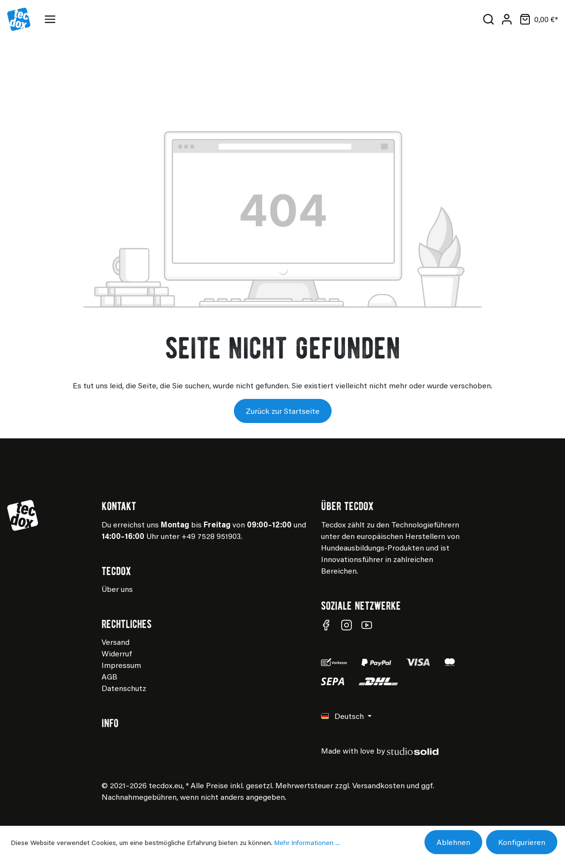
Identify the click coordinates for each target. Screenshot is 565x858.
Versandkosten (378, 785)
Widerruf (117, 653)
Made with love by (379, 750)
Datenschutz (124, 688)
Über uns (117, 589)
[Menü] (52, 19)
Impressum (121, 665)
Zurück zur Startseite (283, 411)
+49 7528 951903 (211, 536)
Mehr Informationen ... (307, 842)
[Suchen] (488, 19)
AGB (109, 676)
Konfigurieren (521, 842)
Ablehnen (453, 842)
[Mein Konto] (507, 19)
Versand (115, 642)
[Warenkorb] (537, 19)
